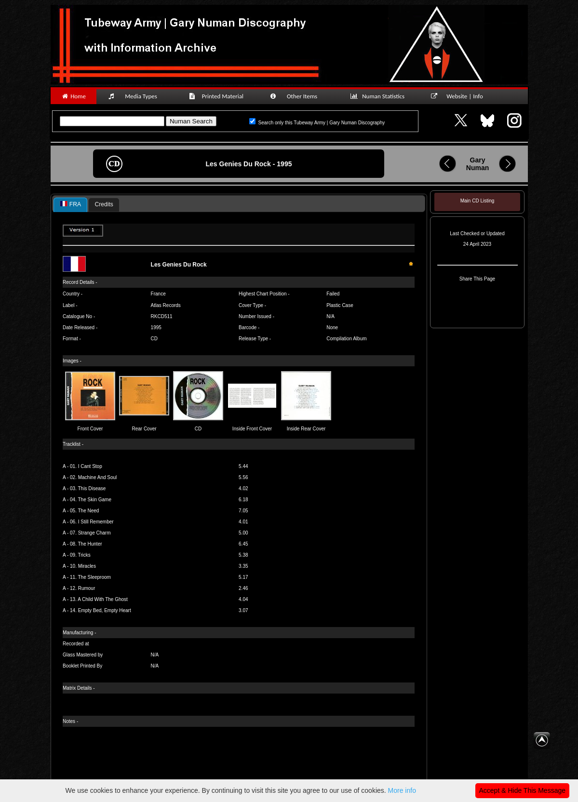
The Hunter (90, 544)
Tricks (84, 555)
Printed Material (217, 96)
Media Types (137, 96)
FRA (70, 204)
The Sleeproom (94, 577)
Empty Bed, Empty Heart (104, 610)
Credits (104, 204)
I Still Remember (96, 521)
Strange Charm (94, 532)
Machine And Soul (97, 477)
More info (402, 790)
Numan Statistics (379, 96)
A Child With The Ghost (103, 599)
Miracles (87, 566)
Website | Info (460, 96)
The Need (88, 510)
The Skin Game (94, 499)
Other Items (299, 96)
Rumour (86, 588)
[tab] (70, 205)
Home (73, 96)
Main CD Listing (477, 200)
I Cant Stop (90, 466)
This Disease (92, 488)
